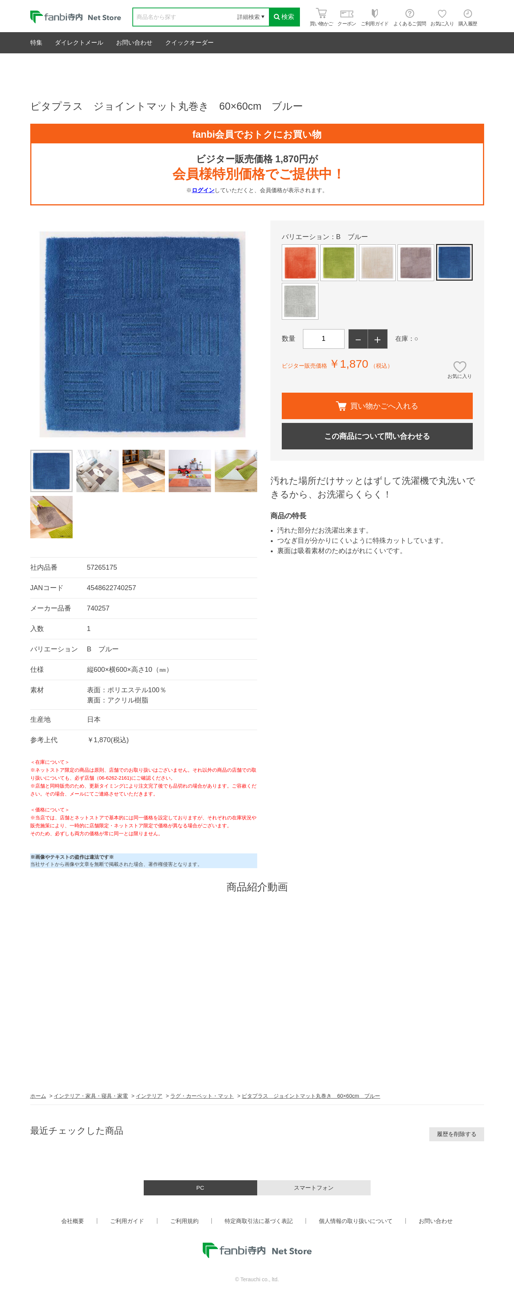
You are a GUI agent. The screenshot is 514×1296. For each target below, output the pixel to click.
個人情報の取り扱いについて (356, 1221)
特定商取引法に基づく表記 (259, 1221)
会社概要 (72, 1221)
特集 (36, 42)
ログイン (203, 190)
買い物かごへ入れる (377, 406)
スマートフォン (314, 1187)
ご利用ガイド (127, 1221)
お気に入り (459, 376)
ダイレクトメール (79, 42)
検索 (284, 16)
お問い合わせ (134, 42)
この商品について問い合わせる (377, 436)
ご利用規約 (184, 1221)
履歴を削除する (457, 1134)
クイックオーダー (189, 42)
